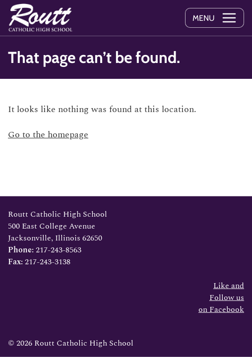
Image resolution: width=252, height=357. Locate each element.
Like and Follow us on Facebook (221, 297)
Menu (203, 18)
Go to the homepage (48, 134)
